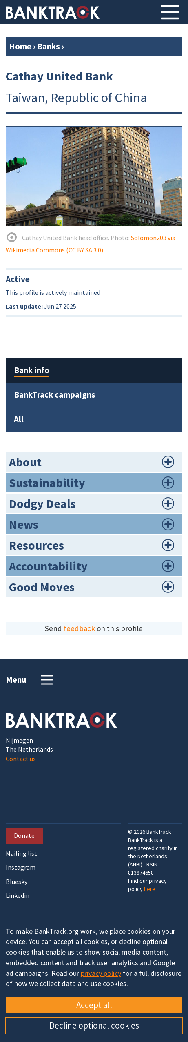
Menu (30, 680)
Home (20, 46)
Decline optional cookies (94, 1025)
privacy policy (101, 973)
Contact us (21, 759)
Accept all (94, 1005)
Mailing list (21, 853)
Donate (24, 835)
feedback (79, 628)
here (149, 889)
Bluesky (16, 882)
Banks (48, 46)
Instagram (20, 867)
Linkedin (17, 896)
